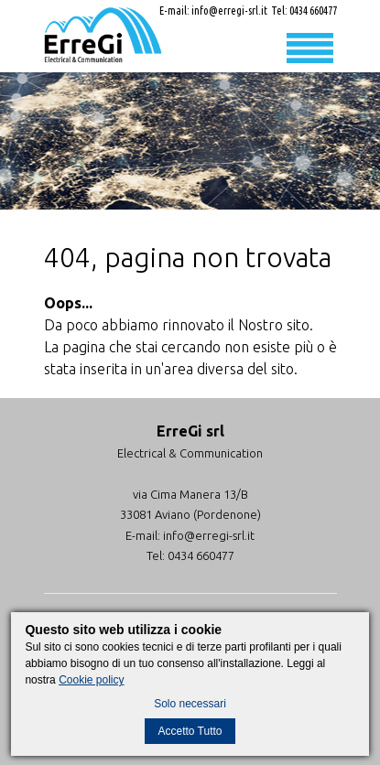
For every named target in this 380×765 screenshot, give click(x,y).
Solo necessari (190, 703)
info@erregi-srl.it (229, 10)
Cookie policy (91, 679)
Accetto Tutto (189, 731)
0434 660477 (313, 10)
